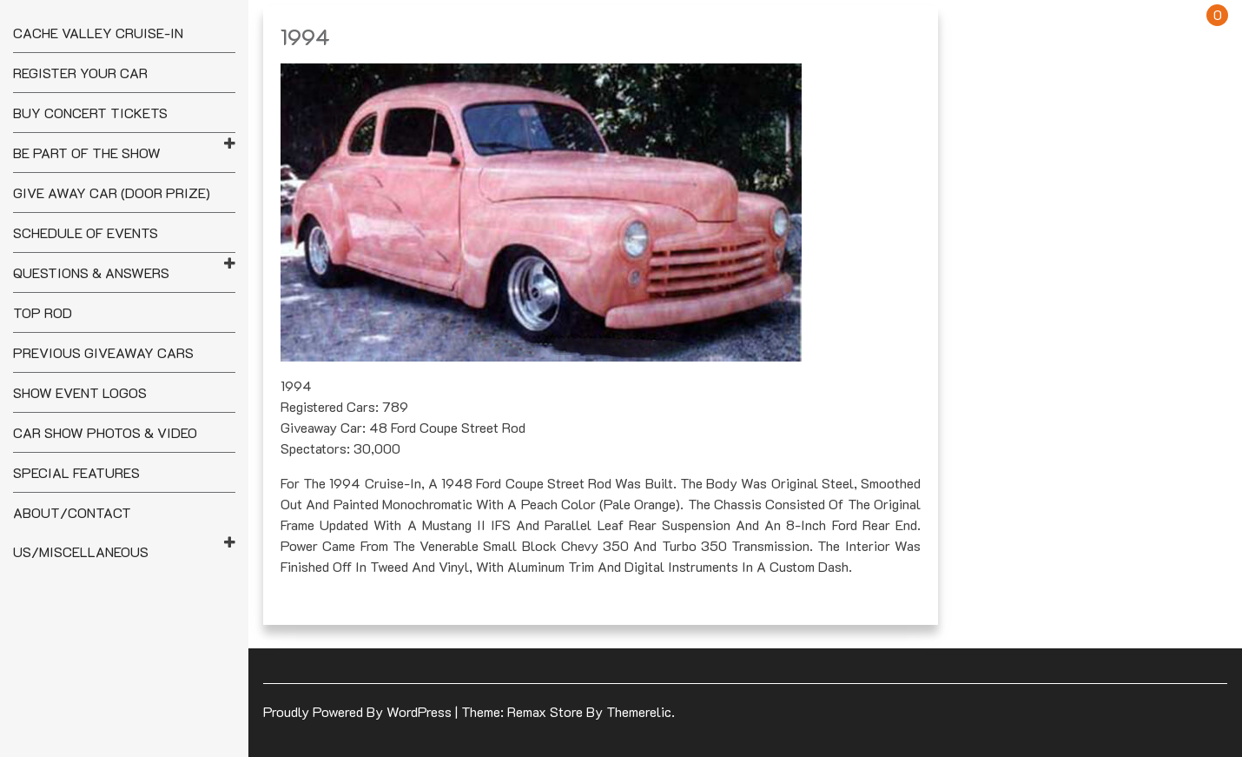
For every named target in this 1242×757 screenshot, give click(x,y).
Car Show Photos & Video (105, 432)
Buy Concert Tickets (90, 112)
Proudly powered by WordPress (359, 711)
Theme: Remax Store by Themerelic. (568, 711)
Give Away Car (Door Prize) (111, 192)
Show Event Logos (80, 392)
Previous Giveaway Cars (103, 352)
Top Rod (42, 312)
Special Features (76, 472)
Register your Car (80, 72)
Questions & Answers (91, 272)
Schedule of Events (85, 232)
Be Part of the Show (87, 152)
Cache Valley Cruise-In (98, 32)
